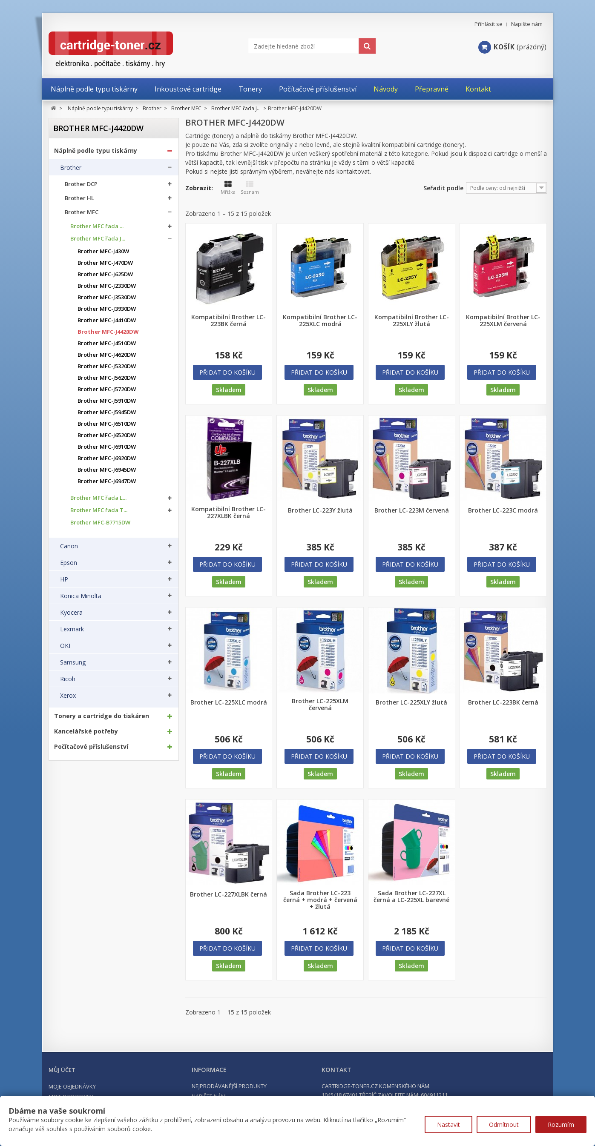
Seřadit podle (443, 188)
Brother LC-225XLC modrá (228, 702)
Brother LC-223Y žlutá (320, 510)
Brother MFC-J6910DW (107, 447)
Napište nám (527, 24)
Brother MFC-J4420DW (108, 332)
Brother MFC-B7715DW (100, 522)
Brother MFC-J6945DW (107, 470)
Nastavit (448, 1124)
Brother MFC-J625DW (105, 274)
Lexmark (72, 629)
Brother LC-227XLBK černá (228, 894)
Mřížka (228, 187)
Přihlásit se (488, 24)
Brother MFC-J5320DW (107, 366)
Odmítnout (504, 1124)
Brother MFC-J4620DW (107, 355)
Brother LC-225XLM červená (320, 704)
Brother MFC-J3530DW (107, 297)
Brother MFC (81, 212)
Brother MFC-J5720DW (107, 389)
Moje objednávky (72, 1086)
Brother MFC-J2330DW (107, 286)
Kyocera (71, 613)
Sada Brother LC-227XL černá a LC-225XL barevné (411, 896)
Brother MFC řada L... (98, 498)
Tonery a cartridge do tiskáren (101, 716)
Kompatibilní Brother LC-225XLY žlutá (411, 320)
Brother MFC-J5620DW (107, 378)
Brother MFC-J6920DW (107, 458)
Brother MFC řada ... (97, 226)
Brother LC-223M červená (411, 510)
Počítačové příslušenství (91, 747)
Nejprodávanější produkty (229, 1086)
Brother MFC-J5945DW (107, 412)
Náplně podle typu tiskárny (95, 151)
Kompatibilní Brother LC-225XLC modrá (320, 320)
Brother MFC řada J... (97, 238)
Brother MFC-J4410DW (107, 320)
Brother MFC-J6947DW (107, 481)
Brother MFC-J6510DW (107, 424)
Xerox (68, 696)
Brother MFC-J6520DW (107, 435)
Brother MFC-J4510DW (107, 343)
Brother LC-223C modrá (503, 510)
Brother (70, 168)
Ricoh (67, 679)
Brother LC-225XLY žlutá (411, 702)
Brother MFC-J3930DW (107, 309)
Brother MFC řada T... (98, 510)
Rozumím (561, 1124)
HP (64, 579)
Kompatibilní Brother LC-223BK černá (228, 320)
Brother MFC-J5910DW (107, 401)
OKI (65, 646)
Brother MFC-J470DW (105, 263)
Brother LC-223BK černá (503, 702)
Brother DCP (81, 184)
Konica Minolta (80, 596)
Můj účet (62, 1070)
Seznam (250, 187)
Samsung (73, 662)
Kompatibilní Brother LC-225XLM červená (503, 320)
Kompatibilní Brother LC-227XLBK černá (228, 512)
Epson (68, 563)
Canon (69, 546)
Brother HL (79, 198)
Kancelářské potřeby (86, 731)
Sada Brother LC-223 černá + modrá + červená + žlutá (320, 900)
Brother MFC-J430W (103, 251)
